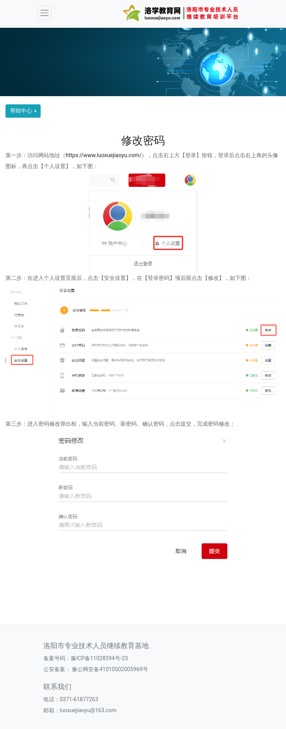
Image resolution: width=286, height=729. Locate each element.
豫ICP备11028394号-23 (99, 658)
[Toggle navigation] (44, 13)
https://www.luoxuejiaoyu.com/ (103, 155)
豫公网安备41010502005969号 (109, 669)
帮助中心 (21, 110)
